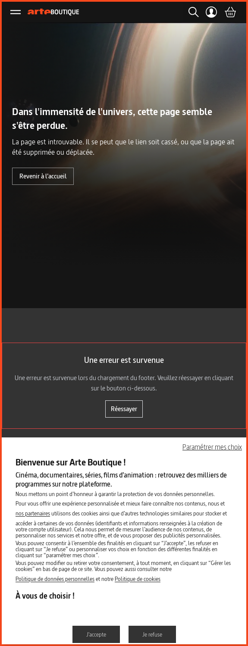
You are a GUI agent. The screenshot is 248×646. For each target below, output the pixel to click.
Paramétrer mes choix (212, 447)
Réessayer (124, 408)
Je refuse (152, 634)
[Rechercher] (191, 12)
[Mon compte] (211, 12)
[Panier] (230, 12)
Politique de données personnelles (55, 579)
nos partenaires (33, 513)
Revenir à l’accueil (42, 176)
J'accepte (96, 634)
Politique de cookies (137, 579)
